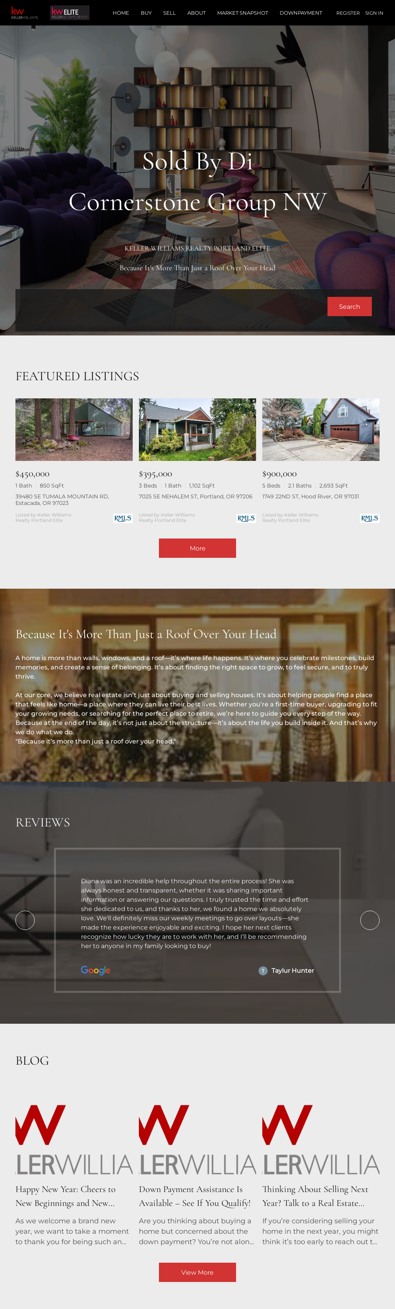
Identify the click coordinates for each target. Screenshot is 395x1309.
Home (121, 13)
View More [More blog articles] (197, 1272)
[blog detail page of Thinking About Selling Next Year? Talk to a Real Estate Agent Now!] (321, 1166)
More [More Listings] (198, 548)
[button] (349, 306)
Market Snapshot (242, 13)
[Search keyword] (175, 306)
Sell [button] (169, 13)
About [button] (196, 13)
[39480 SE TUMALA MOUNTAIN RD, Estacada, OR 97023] (74, 429)
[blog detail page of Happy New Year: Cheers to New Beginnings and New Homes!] (74, 1166)
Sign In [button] (374, 13)
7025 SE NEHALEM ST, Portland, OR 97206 (196, 496)
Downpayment (301, 13)
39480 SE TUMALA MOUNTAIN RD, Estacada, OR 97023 (62, 499)
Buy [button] (146, 13)
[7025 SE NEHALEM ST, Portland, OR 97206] (197, 429)
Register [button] (348, 13)
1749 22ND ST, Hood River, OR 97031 (310, 496)
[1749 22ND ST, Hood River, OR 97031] (321, 429)
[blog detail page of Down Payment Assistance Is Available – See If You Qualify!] (197, 1166)
